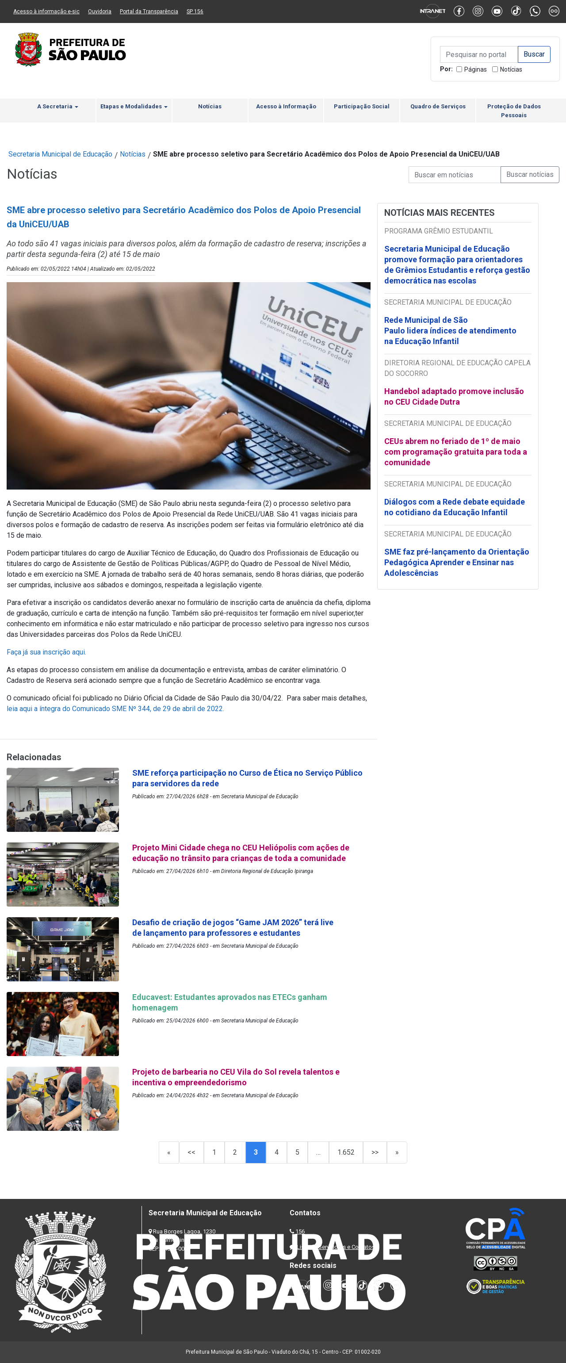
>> (375, 1152)
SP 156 (195, 11)
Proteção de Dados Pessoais (514, 111)
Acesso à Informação (286, 106)
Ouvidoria (99, 11)
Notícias (511, 69)
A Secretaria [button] (57, 106)
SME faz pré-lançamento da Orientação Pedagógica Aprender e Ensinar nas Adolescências (456, 562)
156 (300, 1231)
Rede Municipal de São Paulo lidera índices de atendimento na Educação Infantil (450, 330)
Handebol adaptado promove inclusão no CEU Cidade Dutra (454, 396)
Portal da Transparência (149, 11)
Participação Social (362, 106)
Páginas (475, 69)
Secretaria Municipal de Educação (60, 154)
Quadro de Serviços (438, 106)
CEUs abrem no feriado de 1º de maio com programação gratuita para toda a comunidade (455, 451)
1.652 (346, 1152)
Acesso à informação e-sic (46, 11)
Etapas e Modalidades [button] (134, 106)
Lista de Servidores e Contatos (336, 1247)
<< (191, 1152)
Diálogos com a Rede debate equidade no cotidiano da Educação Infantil (454, 507)
